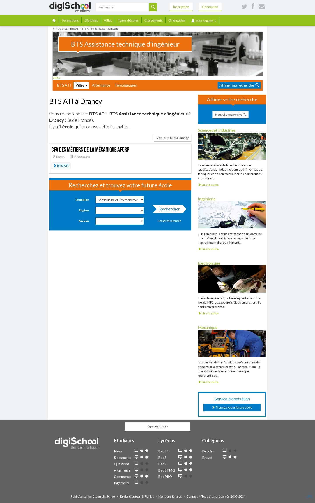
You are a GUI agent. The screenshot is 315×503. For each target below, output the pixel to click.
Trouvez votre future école (232, 407)
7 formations (80, 156)
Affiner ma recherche (239, 85)
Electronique (209, 263)
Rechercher (168, 209)
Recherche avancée (169, 220)
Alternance (101, 85)
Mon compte (203, 21)
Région (84, 210)
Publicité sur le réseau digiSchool (93, 496)
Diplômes (91, 20)
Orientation (177, 20)
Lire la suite (208, 185)
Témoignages (126, 85)
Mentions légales (170, 496)
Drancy (58, 156)
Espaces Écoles (157, 426)
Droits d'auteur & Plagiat (137, 496)
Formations (70, 20)
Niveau (84, 221)
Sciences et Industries (217, 130)
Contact (192, 496)
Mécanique (207, 327)
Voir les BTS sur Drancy (173, 138)
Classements (153, 20)
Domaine (82, 199)
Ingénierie (207, 198)
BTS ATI (64, 85)
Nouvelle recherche (230, 114)
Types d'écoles (128, 20)
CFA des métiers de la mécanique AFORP (90, 149)
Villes (108, 20)
